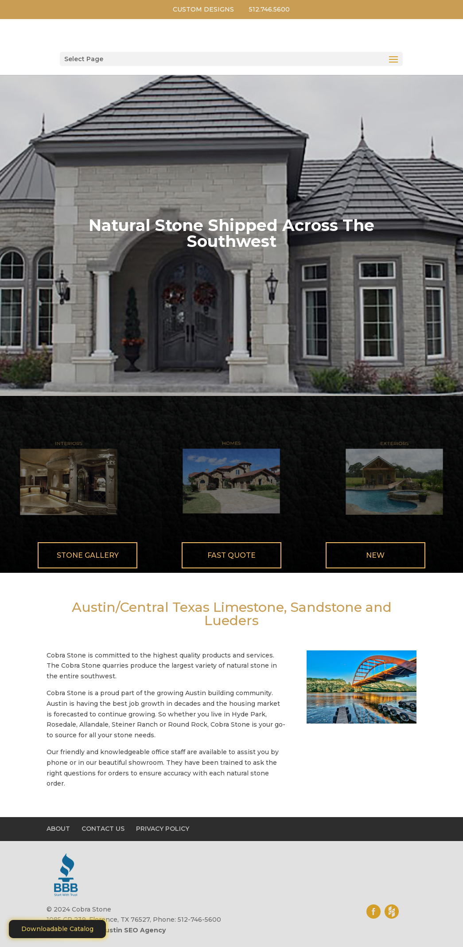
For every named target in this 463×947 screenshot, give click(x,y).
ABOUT (58, 829)
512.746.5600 (269, 9)
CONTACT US (103, 829)
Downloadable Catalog (57, 929)
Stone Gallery (88, 555)
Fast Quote (231, 555)
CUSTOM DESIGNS (203, 9)
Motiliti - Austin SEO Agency (118, 930)
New (375, 555)
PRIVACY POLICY (162, 829)
